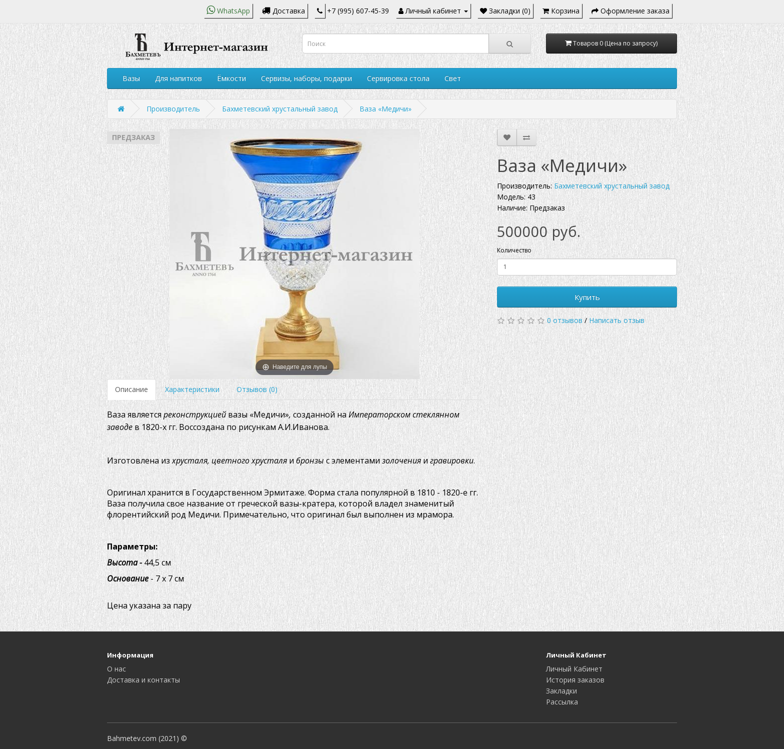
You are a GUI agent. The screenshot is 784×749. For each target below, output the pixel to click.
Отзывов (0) (257, 389)
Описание (131, 389)
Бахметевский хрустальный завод (280, 109)
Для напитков (178, 78)
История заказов (575, 679)
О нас (116, 669)
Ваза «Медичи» (386, 109)
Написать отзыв (616, 320)
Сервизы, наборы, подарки (306, 78)
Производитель (173, 109)
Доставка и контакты (143, 679)
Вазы (131, 78)
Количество (514, 250)
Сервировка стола (398, 78)
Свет (452, 78)
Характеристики (192, 389)
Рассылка (562, 701)
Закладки (561, 691)
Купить (587, 297)
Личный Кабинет (574, 669)
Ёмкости (231, 78)
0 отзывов (564, 320)
